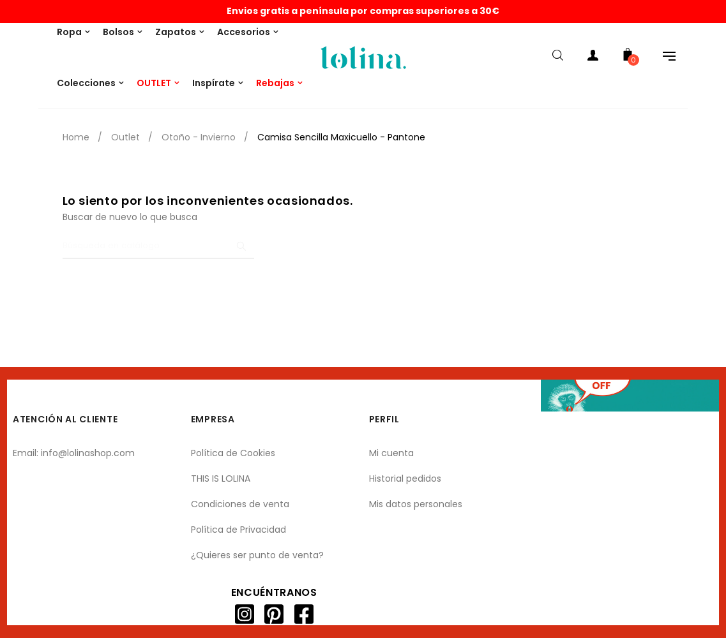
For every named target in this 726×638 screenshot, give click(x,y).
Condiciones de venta (240, 504)
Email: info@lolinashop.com (74, 453)
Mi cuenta (391, 453)
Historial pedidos (405, 478)
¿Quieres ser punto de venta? (257, 555)
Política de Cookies (233, 453)
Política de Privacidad (238, 529)
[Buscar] (158, 246)
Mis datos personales (415, 504)
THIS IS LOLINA (220, 478)
